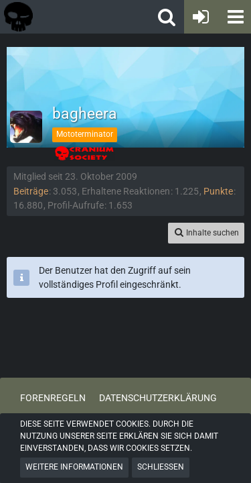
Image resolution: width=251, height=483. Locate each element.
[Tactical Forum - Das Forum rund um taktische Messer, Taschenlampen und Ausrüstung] (60, 17)
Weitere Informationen (74, 467)
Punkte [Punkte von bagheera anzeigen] (218, 191)
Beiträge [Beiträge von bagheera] (30, 191)
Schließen (160, 467)
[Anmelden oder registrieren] (201, 17)
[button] (234, 17)
